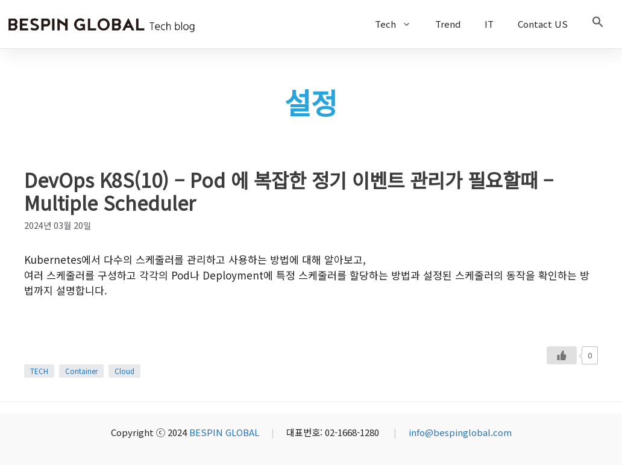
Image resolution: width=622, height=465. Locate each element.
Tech (399, 24)
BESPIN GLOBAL (224, 432)
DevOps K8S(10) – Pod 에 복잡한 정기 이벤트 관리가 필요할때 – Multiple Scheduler (288, 191)
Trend (447, 23)
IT (489, 23)
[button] (598, 24)
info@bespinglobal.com (460, 432)
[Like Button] (562, 355)
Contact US (543, 23)
